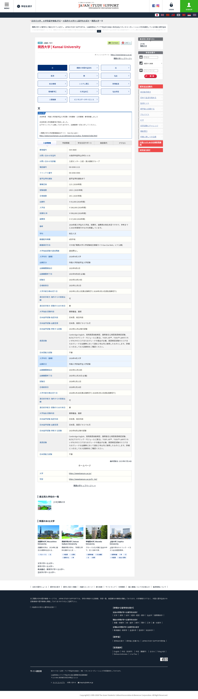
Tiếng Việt (161, 651)
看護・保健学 (119, 622)
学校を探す (24, 6)
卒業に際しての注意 (148, 136)
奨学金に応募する (147, 108)
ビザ (142, 120)
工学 (148, 622)
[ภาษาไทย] (195, 15)
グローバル (43, 554)
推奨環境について (159, 587)
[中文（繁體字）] (173, 15)
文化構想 (99, 554)
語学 (121, 615)
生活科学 (133, 630)
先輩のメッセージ (86, 587)
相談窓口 (143, 131)
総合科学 (149, 630)
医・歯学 (129, 622)
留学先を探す (55, 587)
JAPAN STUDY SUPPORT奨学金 (153, 641)
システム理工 (84, 84)
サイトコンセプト (58, 682)
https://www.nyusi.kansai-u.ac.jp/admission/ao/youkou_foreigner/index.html (68, 135)
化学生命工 (84, 91)
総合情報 (52, 84)
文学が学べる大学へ (46, 563)
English (116, 651)
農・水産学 (157, 622)
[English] (162, 15)
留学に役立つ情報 (69, 587)
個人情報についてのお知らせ (139, 587)
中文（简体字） (127, 651)
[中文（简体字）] (168, 15)
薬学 (137, 622)
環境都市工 (52, 91)
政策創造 (115, 84)
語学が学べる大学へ (46, 566)
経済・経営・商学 (138, 615)
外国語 (66, 554)
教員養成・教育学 (120, 630)
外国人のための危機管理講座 (150, 143)
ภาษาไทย (133, 654)
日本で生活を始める (148, 97)
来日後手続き (145, 92)
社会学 (149, 615)
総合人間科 (122, 557)
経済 (52, 76)
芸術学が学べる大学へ (47, 572)
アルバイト (144, 114)
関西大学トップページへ (123, 58)
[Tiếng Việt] (184, 15)
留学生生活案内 (146, 86)
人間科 (73, 554)
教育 (93, 557)
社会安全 (115, 91)
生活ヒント (144, 103)
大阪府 (46, 43)
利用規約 (122, 587)
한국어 (152, 651)
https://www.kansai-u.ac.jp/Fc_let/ (83, 479)
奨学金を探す (145, 150)
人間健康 (52, 99)
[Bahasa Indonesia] (189, 15)
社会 (115, 76)
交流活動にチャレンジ (149, 125)
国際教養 (90, 554)
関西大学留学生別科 (84, 68)
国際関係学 (158, 615)
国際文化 (66, 557)
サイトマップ (111, 587)
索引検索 (99, 587)
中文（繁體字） (141, 651)
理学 (143, 622)
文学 (115, 615)
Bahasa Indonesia (120, 654)
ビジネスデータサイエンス (84, 99)
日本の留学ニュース (39, 587)
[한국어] (178, 15)
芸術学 (141, 630)
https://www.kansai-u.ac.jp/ (121, 54)
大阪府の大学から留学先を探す (43, 607)
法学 (127, 615)
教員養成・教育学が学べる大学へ (51, 569)
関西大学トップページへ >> (85, 485)
